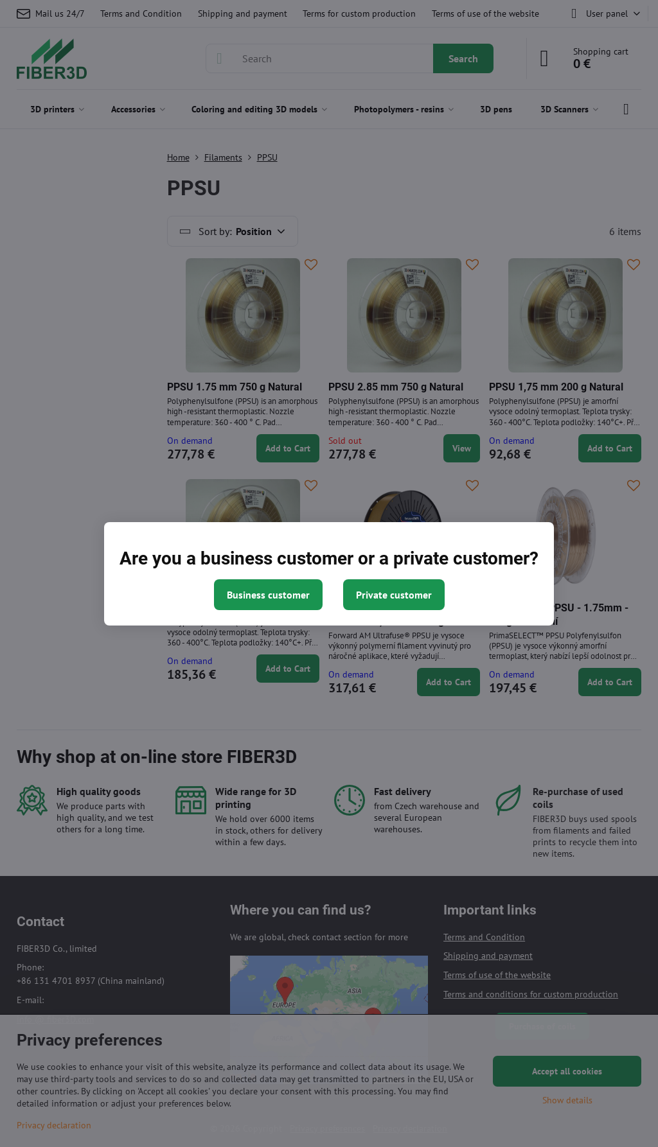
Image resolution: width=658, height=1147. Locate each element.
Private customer (394, 594)
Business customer (268, 594)
